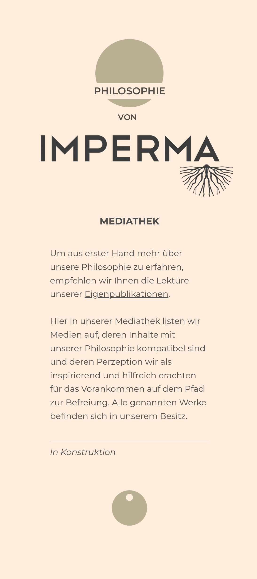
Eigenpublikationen (126, 294)
